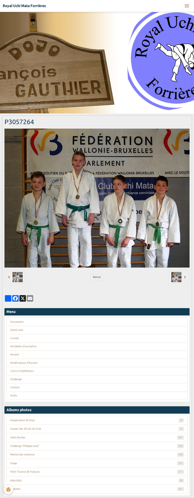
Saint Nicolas (97, 438)
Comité (14, 338)
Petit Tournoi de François (97, 472)
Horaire (14, 354)
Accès (13, 395)
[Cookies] (8, 489)
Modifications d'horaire (23, 362)
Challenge (16, 379)
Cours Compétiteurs (22, 371)
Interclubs (97, 481)
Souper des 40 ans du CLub (97, 429)
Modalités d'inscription (23, 346)
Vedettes (97, 489)
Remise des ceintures (97, 455)
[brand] (24, 6)
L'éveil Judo (16, 330)
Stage (97, 463)
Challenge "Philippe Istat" (97, 446)
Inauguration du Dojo (97, 420)
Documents (17, 322)
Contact (15, 387)
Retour (97, 277)
